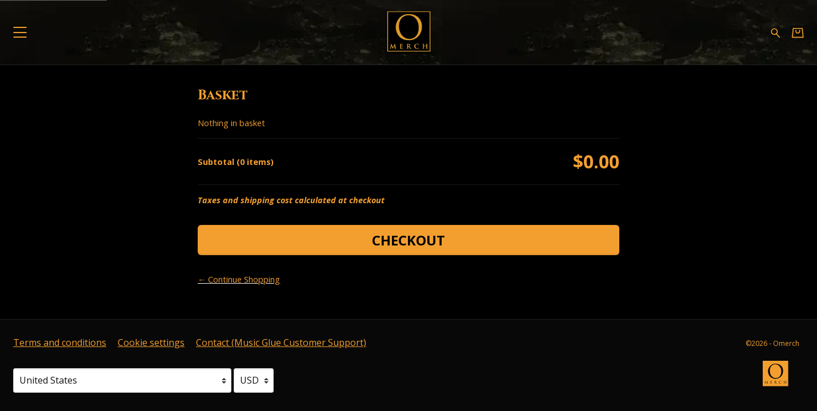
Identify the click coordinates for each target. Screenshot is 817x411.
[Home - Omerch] (408, 32)
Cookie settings (151, 342)
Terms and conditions (59, 342)
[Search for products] (775, 32)
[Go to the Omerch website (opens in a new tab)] (781, 379)
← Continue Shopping (239, 279)
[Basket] (798, 32)
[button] (19, 32)
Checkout (408, 240)
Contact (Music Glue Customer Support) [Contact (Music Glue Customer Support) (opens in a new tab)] (281, 342)
